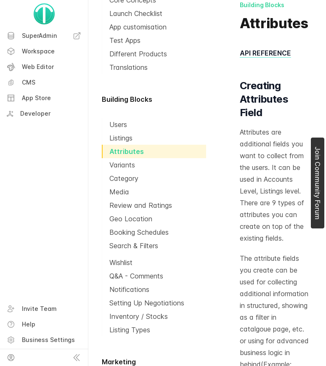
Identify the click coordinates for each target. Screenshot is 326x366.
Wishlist (121, 262)
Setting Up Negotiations (146, 303)
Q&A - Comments (136, 276)
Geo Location (130, 219)
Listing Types (129, 330)
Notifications (129, 289)
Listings (121, 138)
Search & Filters (133, 245)
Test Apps (124, 40)
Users (118, 124)
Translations (128, 67)
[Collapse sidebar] (76, 357)
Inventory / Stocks (138, 316)
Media (119, 192)
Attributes (126, 151)
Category (123, 178)
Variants (122, 165)
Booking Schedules (139, 232)
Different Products (138, 54)
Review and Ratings (140, 205)
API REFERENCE (265, 53)
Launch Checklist (135, 13)
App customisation (138, 27)
